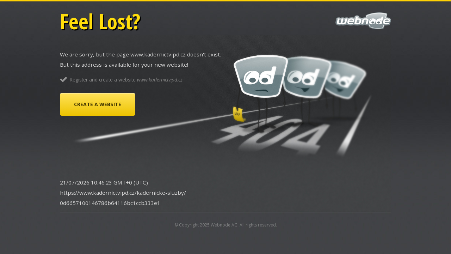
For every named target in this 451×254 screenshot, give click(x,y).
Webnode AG (224, 225)
